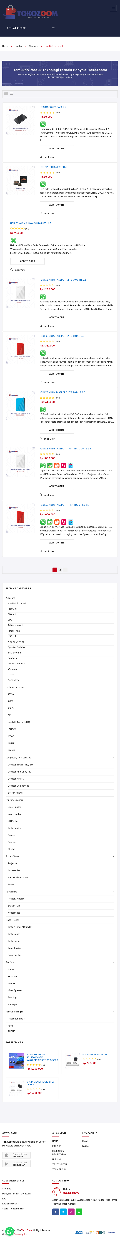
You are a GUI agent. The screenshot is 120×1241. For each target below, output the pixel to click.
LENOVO (12, 729)
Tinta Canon (14, 934)
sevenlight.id (20, 1234)
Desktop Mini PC (16, 778)
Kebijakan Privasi (10, 1203)
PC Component (15, 625)
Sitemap (6, 1188)
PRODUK (56, 1146)
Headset (12, 983)
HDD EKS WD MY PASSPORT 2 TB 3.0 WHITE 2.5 (63, 280)
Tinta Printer (14, 828)
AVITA (11, 694)
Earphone (13, 658)
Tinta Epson (14, 941)
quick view (47, 157)
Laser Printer (14, 807)
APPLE (11, 743)
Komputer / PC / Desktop (18, 757)
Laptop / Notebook (15, 687)
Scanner (12, 842)
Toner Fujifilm (14, 948)
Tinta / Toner (12, 920)
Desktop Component (18, 786)
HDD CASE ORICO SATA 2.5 (53, 107)
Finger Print (14, 631)
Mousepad (13, 1004)
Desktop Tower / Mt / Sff (20, 764)
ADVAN (11, 750)
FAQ (4, 1198)
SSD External (14, 652)
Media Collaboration (18, 877)
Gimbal (11, 674)
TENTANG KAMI (59, 1164)
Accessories (14, 870)
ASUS (11, 708)
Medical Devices (16, 641)
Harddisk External (17, 603)
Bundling (12, 997)
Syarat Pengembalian (13, 1208)
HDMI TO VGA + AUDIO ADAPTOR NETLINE (30, 223)
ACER (10, 701)
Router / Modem (16, 898)
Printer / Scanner (14, 800)
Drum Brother (15, 955)
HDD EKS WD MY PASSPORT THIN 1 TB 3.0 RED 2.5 (64, 505)
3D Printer (13, 821)
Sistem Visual (12, 856)
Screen (11, 884)
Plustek (12, 849)
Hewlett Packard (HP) (19, 722)
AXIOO (11, 736)
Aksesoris (33, 46)
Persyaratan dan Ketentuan (16, 1193)
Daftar (85, 1146)
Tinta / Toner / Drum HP (20, 927)
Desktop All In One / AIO (19, 771)
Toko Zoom (26, 1230)
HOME (55, 1141)
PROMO (9, 1026)
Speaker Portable (16, 647)
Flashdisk (12, 609)
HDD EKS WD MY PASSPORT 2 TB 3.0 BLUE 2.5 (62, 392)
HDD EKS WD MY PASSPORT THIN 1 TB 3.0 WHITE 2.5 (65, 448)
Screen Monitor (15, 793)
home (5, 46)
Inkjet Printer (14, 814)
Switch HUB (14, 906)
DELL (10, 715)
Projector (13, 863)
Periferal (10, 962)
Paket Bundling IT (14, 1011)
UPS (10, 620)
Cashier (11, 835)
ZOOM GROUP (59, 1169)
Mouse (11, 969)
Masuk (85, 1141)
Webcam (12, 669)
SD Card (12, 614)
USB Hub (12, 636)
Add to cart (56, 148)
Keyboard (13, 976)
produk (18, 46)
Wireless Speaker (16, 663)
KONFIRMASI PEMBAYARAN (59, 1153)
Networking (14, 680)
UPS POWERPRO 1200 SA (95, 1054)
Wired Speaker (15, 990)
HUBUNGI (56, 1159)
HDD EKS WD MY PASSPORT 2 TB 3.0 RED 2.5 (62, 336)
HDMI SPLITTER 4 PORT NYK (53, 167)
